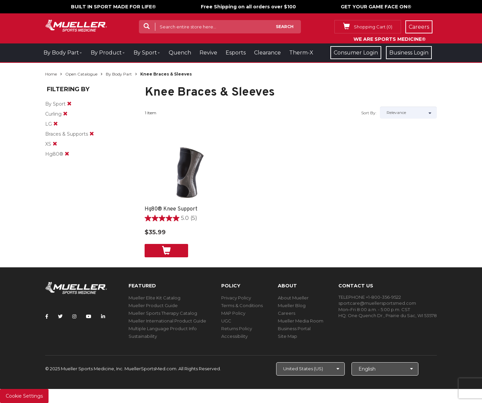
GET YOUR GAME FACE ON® (376, 7)
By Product (106, 52)
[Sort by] (408, 113)
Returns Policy (236, 328)
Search (285, 26)
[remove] (69, 104)
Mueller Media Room (300, 320)
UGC (226, 320)
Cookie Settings (24, 396)
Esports (236, 52)
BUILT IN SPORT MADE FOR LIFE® (113, 7)
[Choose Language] (384, 369)
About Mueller (293, 297)
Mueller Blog (292, 305)
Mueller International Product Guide (167, 320)
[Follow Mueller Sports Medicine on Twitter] (60, 316)
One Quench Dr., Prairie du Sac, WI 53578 (392, 315)
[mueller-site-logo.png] (76, 25)
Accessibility (234, 336)
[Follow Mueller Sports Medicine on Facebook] (46, 316)
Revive (208, 52)
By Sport (145, 52)
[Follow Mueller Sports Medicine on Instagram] (74, 316)
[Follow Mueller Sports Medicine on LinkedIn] (103, 316)
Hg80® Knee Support (171, 209)
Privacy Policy (236, 297)
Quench (180, 52)
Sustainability (143, 336)
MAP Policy (233, 313)
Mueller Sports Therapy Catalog (163, 313)
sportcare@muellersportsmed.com (377, 303)
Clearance (267, 52)
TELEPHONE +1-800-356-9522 (369, 297)
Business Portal (294, 328)
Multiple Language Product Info (163, 328)
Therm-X (301, 52)
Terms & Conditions (242, 305)
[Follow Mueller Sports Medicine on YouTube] (88, 316)
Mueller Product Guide (153, 305)
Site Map (287, 336)
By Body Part (61, 52)
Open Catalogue (81, 74)
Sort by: (369, 112)
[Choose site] (310, 369)
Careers (286, 313)
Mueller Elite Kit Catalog (154, 297)
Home (51, 74)
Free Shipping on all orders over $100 (248, 7)
